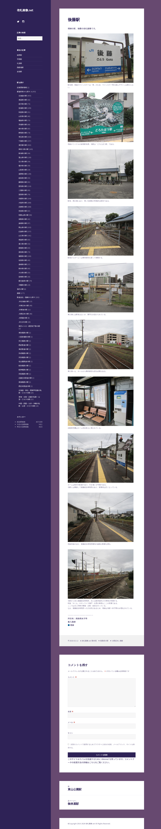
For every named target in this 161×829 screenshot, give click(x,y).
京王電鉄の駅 (23, 341)
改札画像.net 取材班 (89, 640)
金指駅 (19, 71)
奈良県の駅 (23, 211)
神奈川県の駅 (23, 149)
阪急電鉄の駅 (23, 365)
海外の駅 (20, 289)
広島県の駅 (23, 231)
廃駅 (18, 293)
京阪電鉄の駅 (23, 374)
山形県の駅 (23, 116)
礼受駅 (19, 63)
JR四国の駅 (23, 318)
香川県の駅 (23, 244)
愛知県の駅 (23, 186)
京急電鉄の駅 (23, 357)
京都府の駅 (23, 198)
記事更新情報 (22, 87)
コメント (72, 677)
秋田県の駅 (23, 112)
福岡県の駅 (23, 256)
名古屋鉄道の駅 (24, 361)
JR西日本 (115, 640)
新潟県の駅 (23, 153)
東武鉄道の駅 (23, 349)
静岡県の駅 (23, 182)
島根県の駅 (23, 223)
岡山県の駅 (23, 227)
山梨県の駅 (23, 169)
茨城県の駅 (23, 124)
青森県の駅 (23, 100)
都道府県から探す (23, 91)
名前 (70, 711)
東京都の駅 (23, 145)
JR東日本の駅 (24, 305)
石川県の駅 (23, 161)
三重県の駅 (23, 190)
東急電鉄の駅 (23, 332)
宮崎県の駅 (23, 276)
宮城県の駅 (23, 108)
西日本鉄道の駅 (24, 386)
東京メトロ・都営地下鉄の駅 (29, 326)
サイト (70, 733)
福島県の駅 (23, 120)
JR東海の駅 (23, 309)
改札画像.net (25, 10)
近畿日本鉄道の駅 (25, 378)
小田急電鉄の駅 (24, 337)
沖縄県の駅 (23, 285)
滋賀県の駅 (23, 194)
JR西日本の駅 (24, 313)
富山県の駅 (23, 157)
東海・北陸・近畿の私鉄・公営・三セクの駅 (29, 398)
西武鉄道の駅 (23, 345)
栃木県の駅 (23, 128)
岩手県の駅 (23, 104)
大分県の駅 (23, 272)
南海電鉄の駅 (23, 382)
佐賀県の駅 (23, 260)
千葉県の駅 (23, 141)
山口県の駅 (23, 235)
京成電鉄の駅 (23, 353)
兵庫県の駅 (23, 207)
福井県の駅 (23, 165)
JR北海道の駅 (24, 301)
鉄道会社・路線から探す (26, 297)
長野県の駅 (23, 174)
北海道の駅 (23, 95)
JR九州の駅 (23, 322)
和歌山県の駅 (23, 215)
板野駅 (19, 55)
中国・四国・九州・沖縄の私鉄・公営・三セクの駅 (29, 404)
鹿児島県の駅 (23, 281)
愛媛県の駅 (23, 248)
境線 (121, 640)
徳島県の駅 (23, 239)
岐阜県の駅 (23, 178)
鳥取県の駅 (23, 219)
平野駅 (19, 59)
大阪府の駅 (23, 202)
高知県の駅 (23, 252)
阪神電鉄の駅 (23, 369)
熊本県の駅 (23, 268)
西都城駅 (20, 67)
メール (71, 722)
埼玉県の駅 (23, 137)
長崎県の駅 (23, 264)
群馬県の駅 (23, 132)
